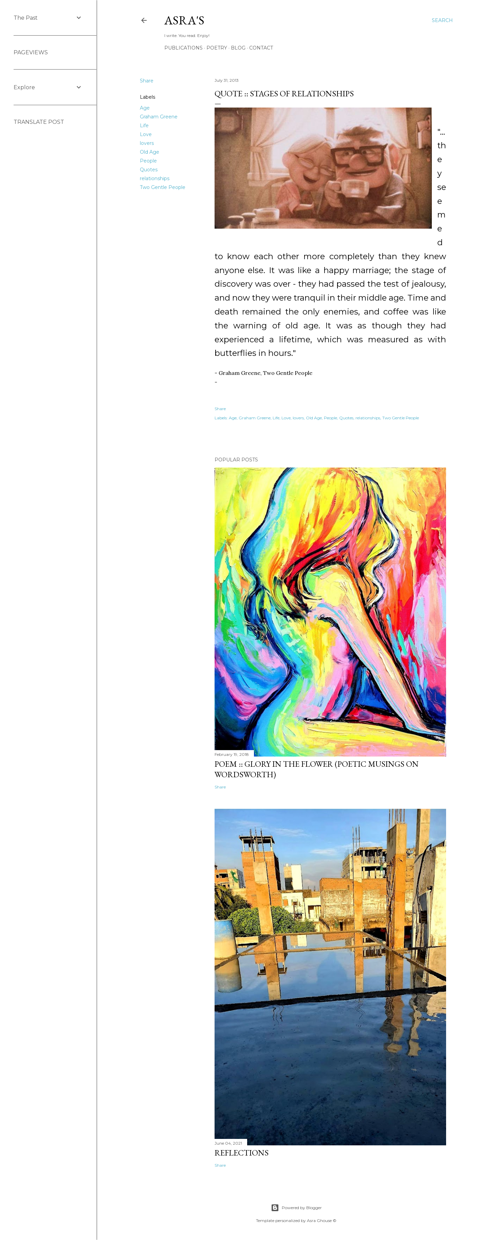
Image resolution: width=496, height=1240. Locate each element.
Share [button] (146, 81)
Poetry (216, 48)
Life (144, 125)
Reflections (242, 1152)
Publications (183, 48)
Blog (238, 48)
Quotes (149, 170)
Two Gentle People (162, 187)
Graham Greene (159, 117)
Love (146, 134)
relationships (154, 178)
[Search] (442, 20)
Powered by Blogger (296, 1208)
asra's (184, 20)
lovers (147, 143)
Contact (261, 48)
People (148, 161)
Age (145, 108)
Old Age (149, 152)
